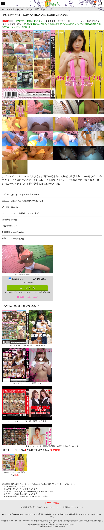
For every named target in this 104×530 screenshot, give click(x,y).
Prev (5, 64)
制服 (12, 9)
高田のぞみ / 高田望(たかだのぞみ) (27, 201)
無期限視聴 (18, 279)
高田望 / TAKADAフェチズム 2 (27, 442)
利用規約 (66, 507)
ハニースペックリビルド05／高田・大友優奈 (27, 404)
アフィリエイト (77, 507)
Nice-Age (15, 207)
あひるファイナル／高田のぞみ (14, 465)
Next (100, 64)
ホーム (5, 9)
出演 (5, 200)
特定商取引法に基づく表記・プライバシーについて (41, 507)
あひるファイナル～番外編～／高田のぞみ (27, 328)
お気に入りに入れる (27, 297)
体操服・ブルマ (26, 213)
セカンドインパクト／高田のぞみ (27, 366)
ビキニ (14, 213)
